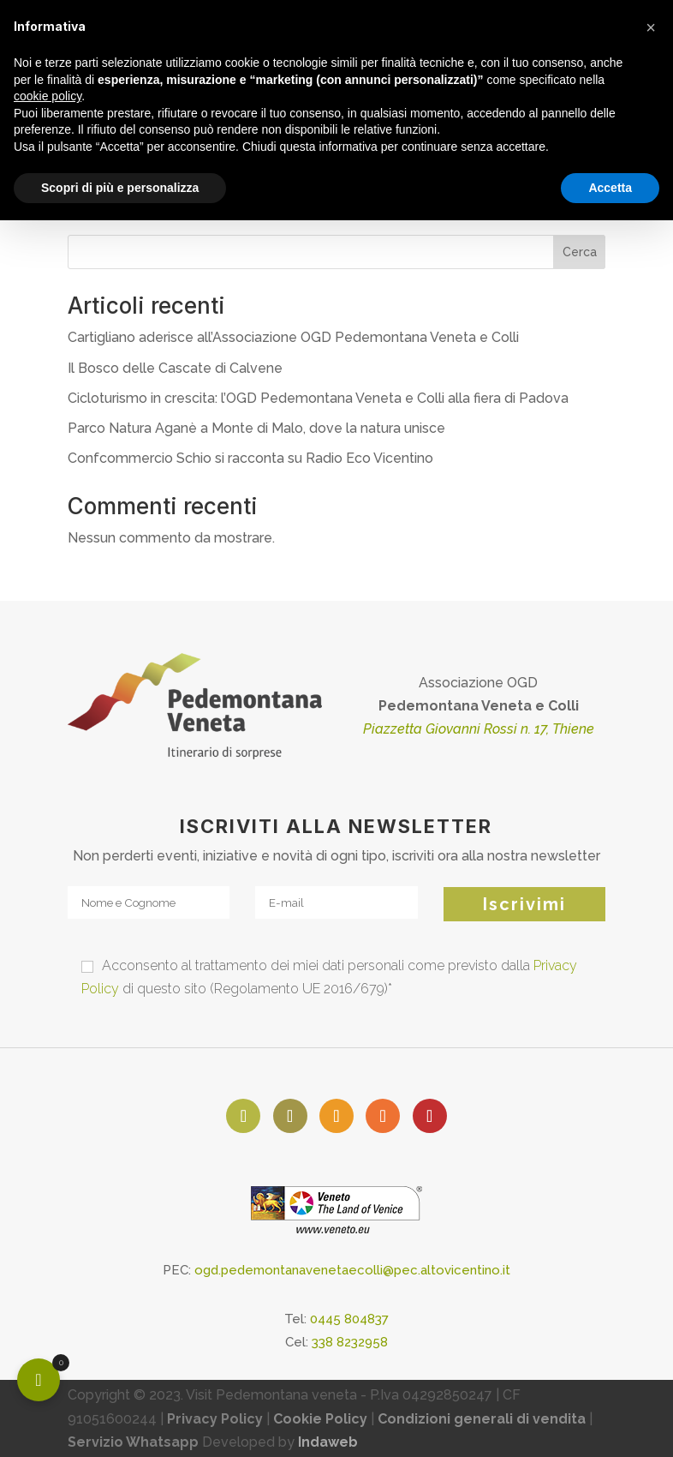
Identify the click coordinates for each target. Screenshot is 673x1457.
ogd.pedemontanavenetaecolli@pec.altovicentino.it (352, 1270)
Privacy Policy (215, 1419)
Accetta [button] (610, 188)
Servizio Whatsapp (133, 1442)
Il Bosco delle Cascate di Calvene (175, 368)
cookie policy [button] (47, 96)
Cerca (580, 252)
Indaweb (328, 1442)
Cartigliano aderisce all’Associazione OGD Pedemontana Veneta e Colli (293, 337)
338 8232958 (350, 1342)
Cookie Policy (320, 1419)
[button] (650, 27)
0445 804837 (349, 1319)
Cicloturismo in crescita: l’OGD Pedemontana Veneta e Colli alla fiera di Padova (318, 398)
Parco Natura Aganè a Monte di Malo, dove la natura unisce (256, 428)
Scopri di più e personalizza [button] (120, 188)
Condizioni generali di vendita (482, 1419)
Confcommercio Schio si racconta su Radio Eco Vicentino (250, 458)
